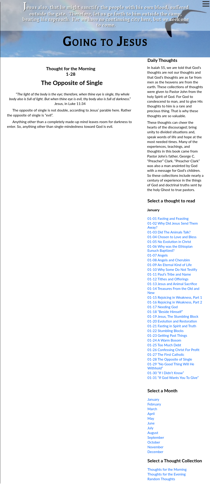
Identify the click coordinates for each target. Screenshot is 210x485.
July (150, 428)
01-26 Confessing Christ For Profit (174, 350)
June (151, 423)
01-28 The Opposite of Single (170, 359)
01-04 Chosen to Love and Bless (172, 237)
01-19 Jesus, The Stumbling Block (173, 316)
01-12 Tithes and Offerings (168, 279)
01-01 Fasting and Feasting (168, 218)
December (155, 452)
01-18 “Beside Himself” (165, 312)
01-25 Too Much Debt (164, 345)
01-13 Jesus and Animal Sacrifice (172, 284)
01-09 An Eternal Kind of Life (170, 265)
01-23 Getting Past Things (167, 335)
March (152, 409)
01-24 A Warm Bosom (164, 340)
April (151, 414)
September (156, 437)
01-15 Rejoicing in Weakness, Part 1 (175, 297)
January (153, 399)
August (153, 433)
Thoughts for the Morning (167, 469)
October (154, 442)
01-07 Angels (158, 255)
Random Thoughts (161, 479)
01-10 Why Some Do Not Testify (172, 269)
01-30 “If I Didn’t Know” (166, 373)
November (155, 447)
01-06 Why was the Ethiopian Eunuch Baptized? (170, 248)
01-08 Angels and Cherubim (169, 260)
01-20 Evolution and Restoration (172, 321)
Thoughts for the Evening (167, 474)
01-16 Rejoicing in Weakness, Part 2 (175, 302)
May (151, 418)
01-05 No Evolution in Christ (169, 242)
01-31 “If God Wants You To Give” (173, 378)
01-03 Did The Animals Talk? (169, 232)
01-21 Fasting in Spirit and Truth (172, 326)
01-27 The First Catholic (166, 354)
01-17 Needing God (163, 307)
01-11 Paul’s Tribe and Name (169, 274)
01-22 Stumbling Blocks (166, 331)
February (154, 404)
